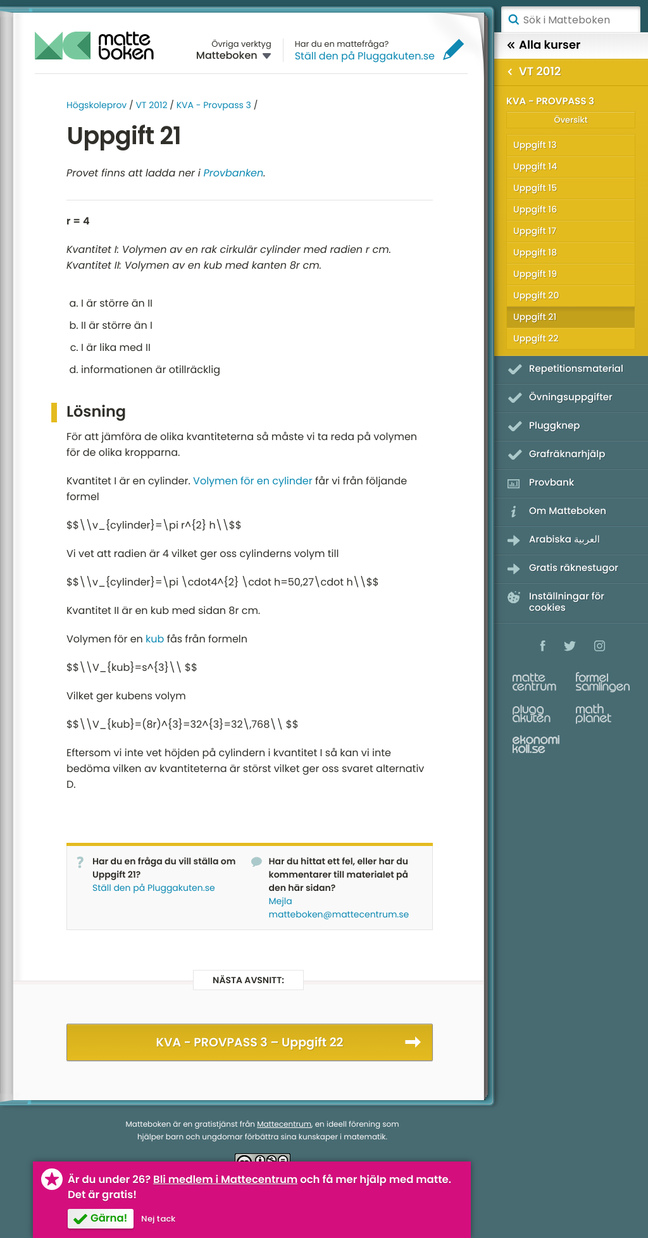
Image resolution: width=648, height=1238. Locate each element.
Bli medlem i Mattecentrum (225, 1179)
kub (155, 639)
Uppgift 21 (534, 316)
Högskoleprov (96, 105)
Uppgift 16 (535, 209)
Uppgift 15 (535, 187)
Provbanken (234, 173)
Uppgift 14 (535, 166)
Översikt (570, 120)
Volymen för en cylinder (253, 481)
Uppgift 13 (535, 144)
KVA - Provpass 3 (214, 105)
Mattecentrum (284, 1124)
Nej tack (158, 1219)
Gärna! (108, 1218)
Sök (513, 19)
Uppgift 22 (535, 338)
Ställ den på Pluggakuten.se (365, 56)
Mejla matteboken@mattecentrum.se (339, 908)
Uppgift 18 (535, 252)
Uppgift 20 (536, 295)
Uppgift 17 (534, 230)
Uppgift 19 (535, 273)
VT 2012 (151, 105)
